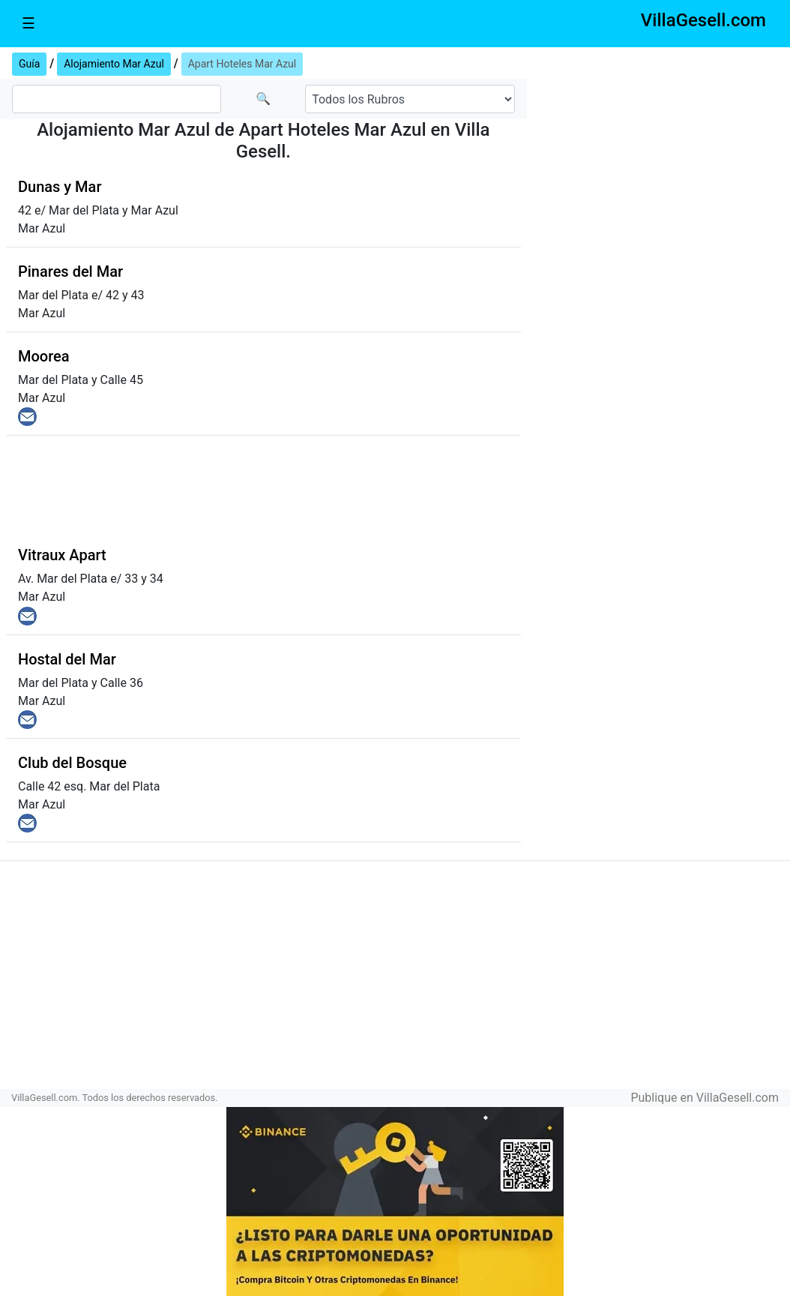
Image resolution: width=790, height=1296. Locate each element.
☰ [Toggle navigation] (28, 23)
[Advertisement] (658, 143)
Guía (29, 64)
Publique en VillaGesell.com (704, 1097)
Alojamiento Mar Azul (114, 64)
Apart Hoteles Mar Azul (242, 64)
